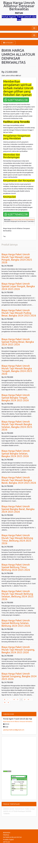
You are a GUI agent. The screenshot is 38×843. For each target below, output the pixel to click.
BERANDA (6, 832)
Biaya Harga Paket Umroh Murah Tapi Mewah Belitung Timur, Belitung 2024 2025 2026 (17, 539)
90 (4, 702)
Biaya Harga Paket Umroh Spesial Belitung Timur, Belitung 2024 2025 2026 (16, 567)
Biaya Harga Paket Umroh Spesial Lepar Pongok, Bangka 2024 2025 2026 (18, 286)
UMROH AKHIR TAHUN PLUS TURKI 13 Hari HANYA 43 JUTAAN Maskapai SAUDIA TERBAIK (19, 811)
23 (24, 699)
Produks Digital (8, 839)
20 (14, 699)
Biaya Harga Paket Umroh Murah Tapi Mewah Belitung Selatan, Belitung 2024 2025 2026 (17, 595)
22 (21, 699)
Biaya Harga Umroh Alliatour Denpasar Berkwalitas (17, 721)
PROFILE (6, 835)
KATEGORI (8, 43)
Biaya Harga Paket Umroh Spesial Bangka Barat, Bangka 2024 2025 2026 (18, 509)
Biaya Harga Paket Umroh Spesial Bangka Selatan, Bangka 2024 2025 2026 (16, 454)
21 (17, 699)
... (10, 699)
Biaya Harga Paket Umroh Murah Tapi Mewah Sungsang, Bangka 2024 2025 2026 (18, 650)
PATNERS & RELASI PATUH (12, 837)
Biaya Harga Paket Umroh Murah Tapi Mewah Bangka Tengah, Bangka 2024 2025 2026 (17, 369)
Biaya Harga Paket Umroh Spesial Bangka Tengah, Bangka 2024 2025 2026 (16, 398)
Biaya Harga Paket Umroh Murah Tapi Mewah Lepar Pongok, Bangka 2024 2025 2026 (17, 258)
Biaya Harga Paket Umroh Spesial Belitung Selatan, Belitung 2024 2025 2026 (16, 623)
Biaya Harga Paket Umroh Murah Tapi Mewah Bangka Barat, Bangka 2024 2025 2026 (19, 480)
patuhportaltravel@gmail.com (13, 730)
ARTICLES (6, 842)
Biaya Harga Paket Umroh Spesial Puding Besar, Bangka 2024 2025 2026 (18, 342)
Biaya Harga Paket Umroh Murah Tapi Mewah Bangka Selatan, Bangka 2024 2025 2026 (17, 425)
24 (28, 699)
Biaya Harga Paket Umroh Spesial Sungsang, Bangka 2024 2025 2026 (19, 676)
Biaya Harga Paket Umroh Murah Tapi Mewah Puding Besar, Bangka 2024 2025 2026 (19, 313)
